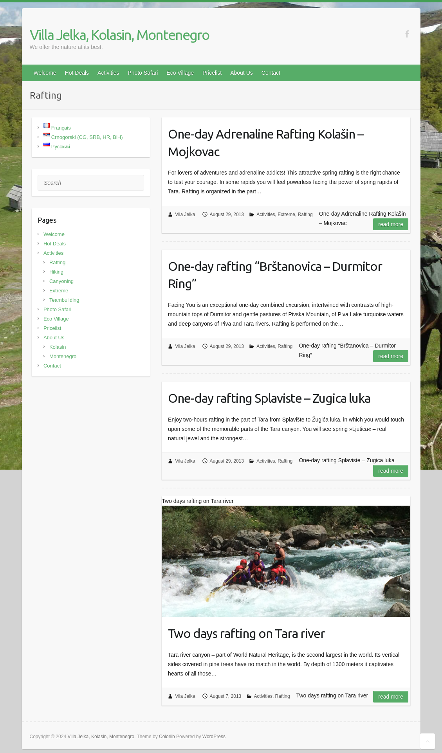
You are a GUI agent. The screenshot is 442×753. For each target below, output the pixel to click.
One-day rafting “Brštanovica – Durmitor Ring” (275, 275)
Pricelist (212, 73)
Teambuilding (64, 300)
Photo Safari (143, 73)
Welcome (45, 73)
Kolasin (57, 347)
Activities (108, 73)
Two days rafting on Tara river (246, 633)
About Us (241, 73)
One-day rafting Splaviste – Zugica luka (269, 398)
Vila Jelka (185, 214)
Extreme (286, 214)
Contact (271, 73)
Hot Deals (77, 73)
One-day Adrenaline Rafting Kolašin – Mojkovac (265, 143)
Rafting (305, 214)
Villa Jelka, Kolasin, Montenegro (119, 35)
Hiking (56, 272)
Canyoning (61, 281)
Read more (390, 224)
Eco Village (180, 73)
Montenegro (62, 356)
